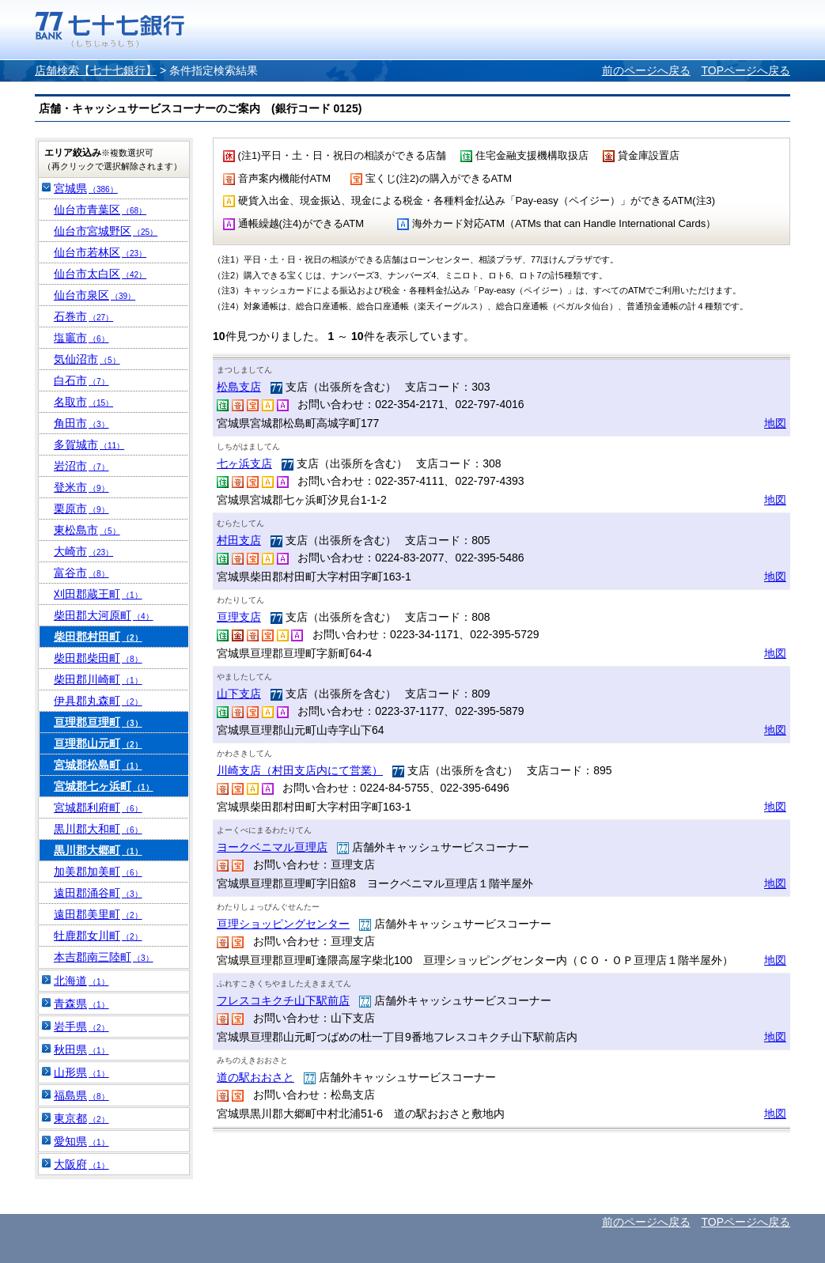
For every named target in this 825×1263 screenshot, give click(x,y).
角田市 (81, 423)
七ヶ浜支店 (244, 463)
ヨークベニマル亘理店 (272, 847)
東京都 (81, 1118)
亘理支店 (239, 617)
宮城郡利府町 (98, 807)
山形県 (81, 1072)
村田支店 (239, 540)
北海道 (81, 980)
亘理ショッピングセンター (283, 923)
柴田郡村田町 (98, 636)
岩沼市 (81, 465)
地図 (775, 423)
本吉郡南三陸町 (103, 957)
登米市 (81, 487)
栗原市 (81, 508)
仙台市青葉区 (100, 209)
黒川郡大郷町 (98, 850)
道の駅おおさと (255, 1077)
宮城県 (86, 188)
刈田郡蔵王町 (98, 594)
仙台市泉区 (94, 295)
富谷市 (81, 572)
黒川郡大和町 (98, 828)
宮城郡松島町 (98, 764)
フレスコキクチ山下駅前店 (283, 1000)
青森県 (81, 1003)
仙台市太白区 (100, 273)
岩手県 (81, 1026)
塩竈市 (81, 337)
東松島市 (87, 530)
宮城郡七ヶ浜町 (103, 786)
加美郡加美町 (98, 871)
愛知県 (81, 1141)
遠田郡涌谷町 (98, 893)
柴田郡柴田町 (98, 658)
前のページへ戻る (646, 70)
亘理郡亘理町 (98, 722)
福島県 (81, 1095)
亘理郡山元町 (98, 743)
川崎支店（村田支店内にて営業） (300, 770)
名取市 (83, 401)
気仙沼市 (87, 359)
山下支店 (239, 693)
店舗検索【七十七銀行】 (96, 70)
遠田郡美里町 (98, 914)
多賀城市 (89, 444)
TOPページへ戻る (745, 70)
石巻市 (83, 316)
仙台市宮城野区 (105, 231)
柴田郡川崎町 (98, 679)
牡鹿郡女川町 (98, 935)
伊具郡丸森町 (98, 700)
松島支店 (239, 386)
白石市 (81, 380)
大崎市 (83, 551)
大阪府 (81, 1164)
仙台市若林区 (100, 252)
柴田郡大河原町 (103, 615)
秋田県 (81, 1049)
